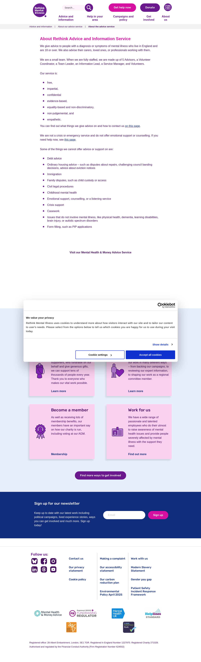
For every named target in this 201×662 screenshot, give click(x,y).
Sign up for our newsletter (57, 503)
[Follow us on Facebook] (44, 561)
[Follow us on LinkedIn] (34, 569)
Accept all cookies (150, 354)
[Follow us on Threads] (44, 569)
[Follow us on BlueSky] (34, 561)
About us (166, 18)
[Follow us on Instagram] (53, 561)
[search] (89, 8)
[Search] (75, 7)
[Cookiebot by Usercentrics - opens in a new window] (160, 305)
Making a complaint (112, 558)
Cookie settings (100, 354)
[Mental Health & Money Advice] (48, 613)
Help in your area (95, 18)
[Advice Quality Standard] (71, 627)
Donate (150, 7)
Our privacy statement (76, 569)
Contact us (76, 558)
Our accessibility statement (111, 569)
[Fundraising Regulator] (83, 613)
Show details (160, 344)
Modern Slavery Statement (141, 569)
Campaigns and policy (123, 18)
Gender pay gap (141, 579)
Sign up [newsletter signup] (158, 515)
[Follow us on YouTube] (53, 569)
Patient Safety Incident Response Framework (143, 591)
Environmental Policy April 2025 (111, 593)
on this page (132, 126)
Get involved (148, 18)
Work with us (139, 558)
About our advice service (70, 26)
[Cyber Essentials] (129, 627)
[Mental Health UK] (118, 613)
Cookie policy (77, 579)
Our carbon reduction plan (109, 581)
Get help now (122, 7)
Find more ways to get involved (100, 475)
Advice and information (66, 18)
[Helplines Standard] (153, 613)
